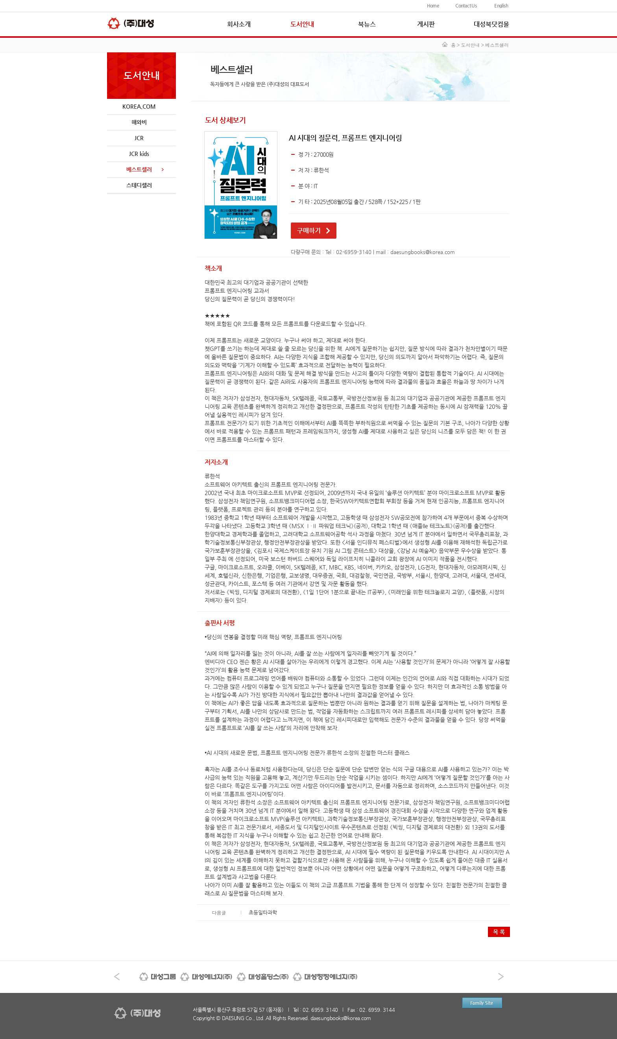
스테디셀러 (139, 185)
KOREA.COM (139, 106)
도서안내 (302, 24)
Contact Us (466, 5)
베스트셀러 (139, 169)
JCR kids (139, 153)
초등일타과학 (263, 912)
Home (433, 5)
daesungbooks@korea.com (422, 252)
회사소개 (239, 24)
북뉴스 (367, 24)
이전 (117, 976)
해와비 (139, 122)
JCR (139, 138)
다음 (501, 976)
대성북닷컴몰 (491, 24)
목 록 (499, 932)
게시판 (426, 24)
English (501, 5)
